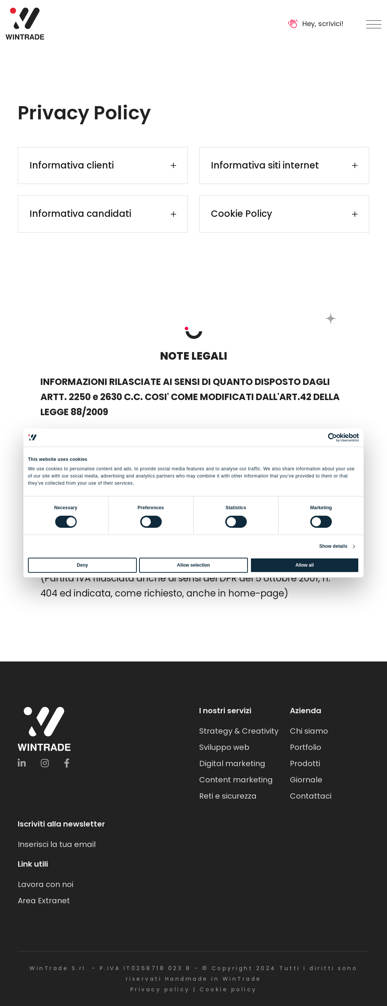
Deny (82, 565)
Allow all (305, 565)
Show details (333, 546)
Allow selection (193, 565)
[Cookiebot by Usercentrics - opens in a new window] (326, 437)
